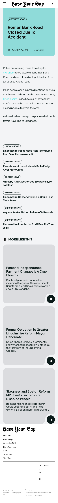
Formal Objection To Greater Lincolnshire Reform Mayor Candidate (27, 333)
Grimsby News (12, 177)
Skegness (9, 72)
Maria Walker (21, 50)
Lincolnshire (10, 99)
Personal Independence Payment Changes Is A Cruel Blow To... (26, 271)
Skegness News (17, 19)
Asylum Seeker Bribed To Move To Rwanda (28, 212)
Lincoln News (12, 146)
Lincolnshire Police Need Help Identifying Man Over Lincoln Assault (27, 152)
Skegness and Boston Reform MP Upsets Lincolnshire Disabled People (28, 395)
